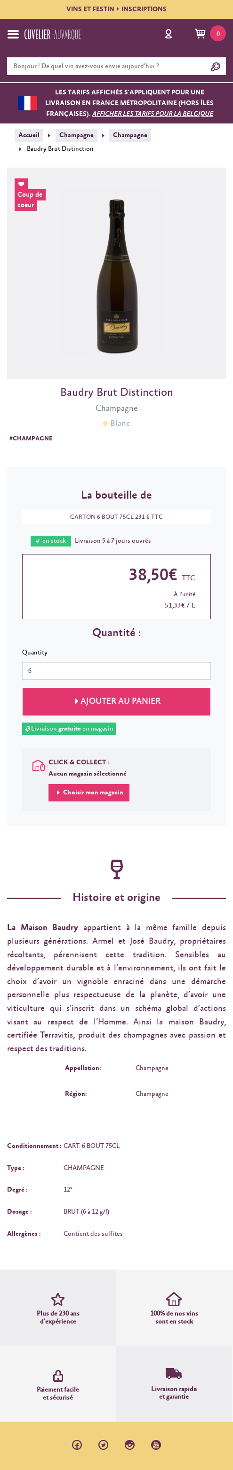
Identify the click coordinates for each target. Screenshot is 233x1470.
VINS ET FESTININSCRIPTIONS (116, 9)
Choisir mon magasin (92, 792)
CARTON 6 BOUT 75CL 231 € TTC (112, 517)
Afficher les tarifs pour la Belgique (152, 114)
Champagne (76, 135)
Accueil (29, 135)
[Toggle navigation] (13, 34)
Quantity (35, 652)
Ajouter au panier (120, 701)
